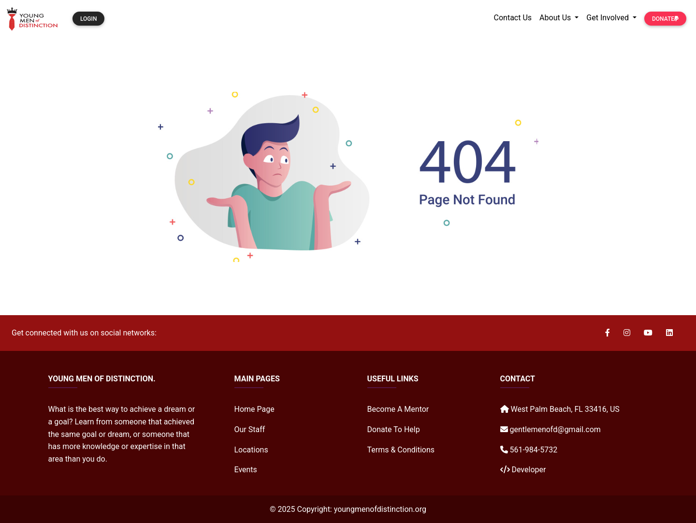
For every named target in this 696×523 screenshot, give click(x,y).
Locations (251, 449)
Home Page (254, 409)
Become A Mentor (398, 409)
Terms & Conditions (401, 449)
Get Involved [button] (608, 17)
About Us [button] (556, 17)
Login (88, 18)
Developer (528, 469)
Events (245, 469)
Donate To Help (393, 429)
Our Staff (249, 429)
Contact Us (513, 17)
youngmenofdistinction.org (380, 509)
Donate (665, 18)
